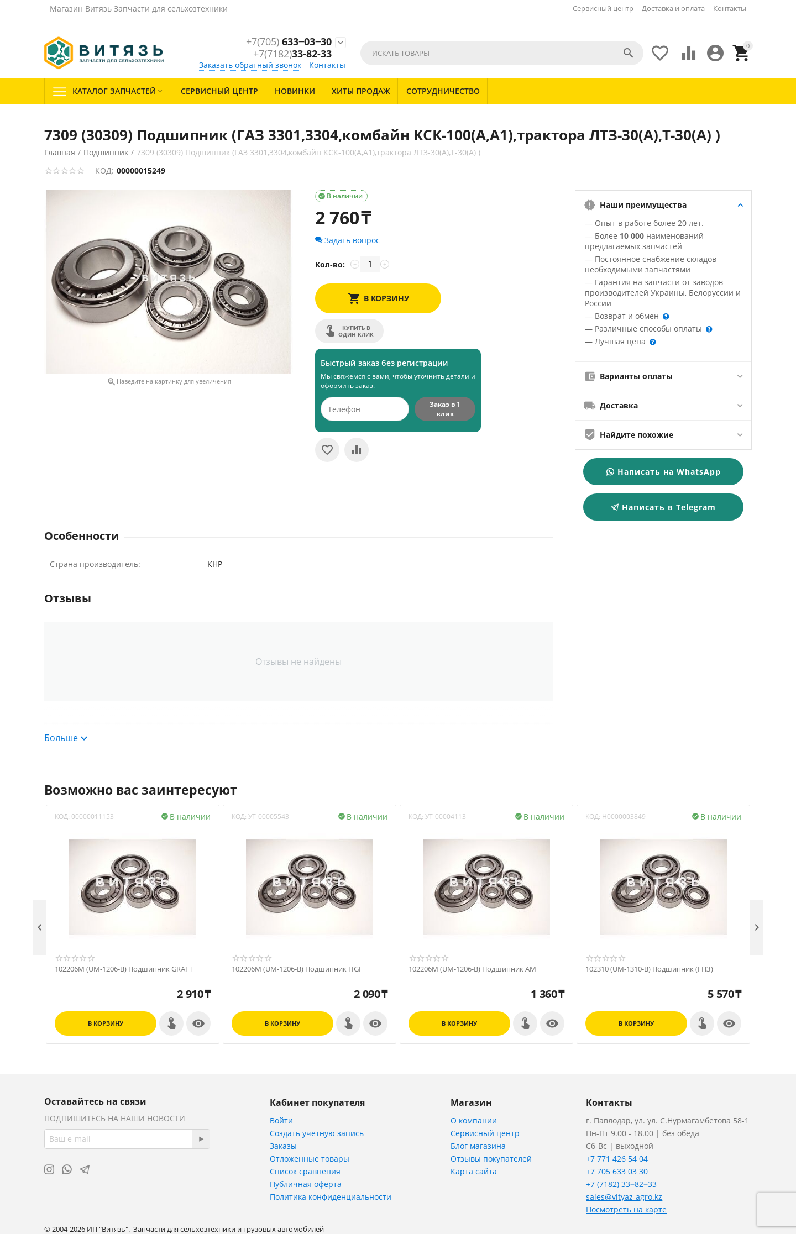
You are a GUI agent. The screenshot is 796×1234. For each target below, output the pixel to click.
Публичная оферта (306, 1184)
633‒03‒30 (289, 42)
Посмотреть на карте (626, 1209)
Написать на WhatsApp (663, 471)
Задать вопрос (347, 240)
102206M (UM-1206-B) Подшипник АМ (472, 969)
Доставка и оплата (673, 8)
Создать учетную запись (317, 1133)
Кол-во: (330, 264)
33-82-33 (292, 54)
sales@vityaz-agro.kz (624, 1196)
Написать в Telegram (663, 507)
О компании (474, 1120)
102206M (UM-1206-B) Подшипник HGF (297, 969)
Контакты (729, 8)
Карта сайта (474, 1171)
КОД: (104, 170)
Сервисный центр (603, 8)
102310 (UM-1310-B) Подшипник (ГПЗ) (649, 969)
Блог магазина (478, 1146)
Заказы (283, 1146)
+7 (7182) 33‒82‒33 (621, 1184)
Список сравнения (305, 1171)
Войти (281, 1120)
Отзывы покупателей (491, 1158)
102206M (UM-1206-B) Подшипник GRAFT (124, 969)
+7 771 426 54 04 (617, 1158)
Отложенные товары (309, 1158)
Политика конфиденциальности (330, 1196)
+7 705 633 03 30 (617, 1171)
